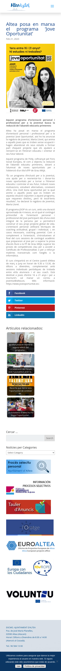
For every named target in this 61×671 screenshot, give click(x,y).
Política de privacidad (34, 666)
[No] (57, 661)
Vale (18, 666)
